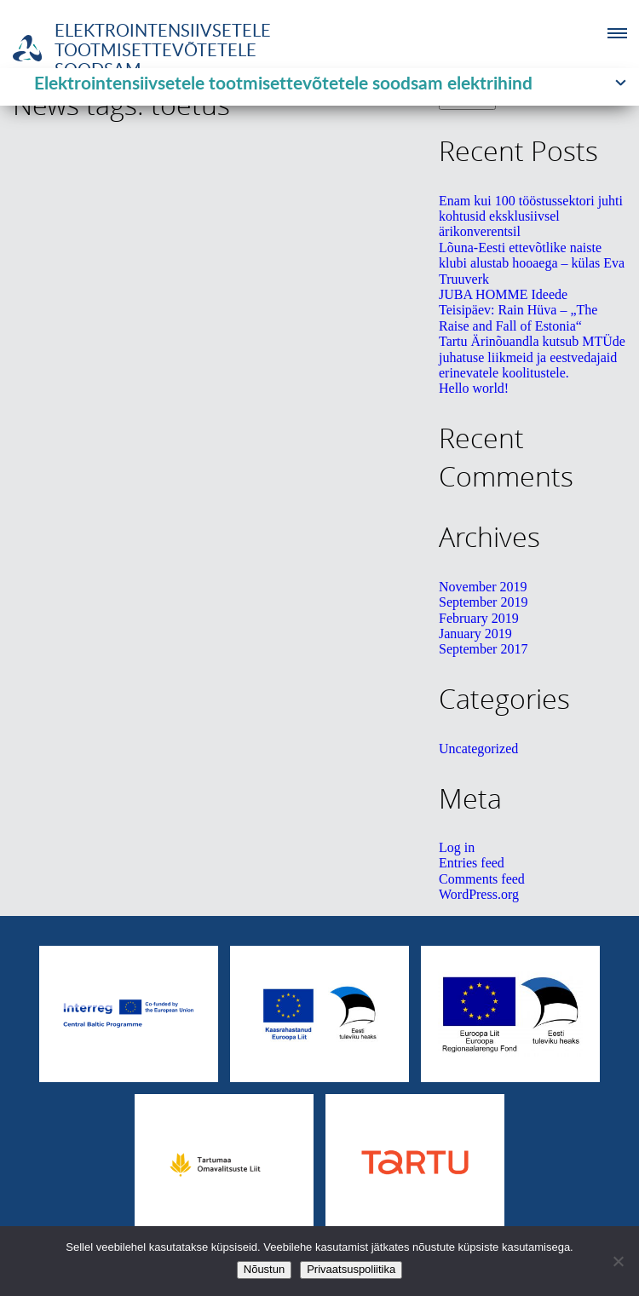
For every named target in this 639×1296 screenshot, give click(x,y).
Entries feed (471, 862)
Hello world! (474, 388)
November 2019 (483, 586)
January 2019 (475, 633)
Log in (457, 847)
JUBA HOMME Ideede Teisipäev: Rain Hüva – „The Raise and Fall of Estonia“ (518, 310)
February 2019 (479, 618)
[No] (617, 1261)
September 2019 (483, 602)
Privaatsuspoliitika (351, 1269)
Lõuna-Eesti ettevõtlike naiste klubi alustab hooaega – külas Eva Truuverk (532, 263)
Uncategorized (478, 748)
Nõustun (264, 1269)
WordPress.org (479, 894)
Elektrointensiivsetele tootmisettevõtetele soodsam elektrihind (283, 82)
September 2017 (483, 649)
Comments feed (482, 879)
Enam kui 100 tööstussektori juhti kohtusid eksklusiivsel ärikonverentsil (531, 216)
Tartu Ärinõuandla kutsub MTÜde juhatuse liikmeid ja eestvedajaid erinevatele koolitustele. (532, 357)
